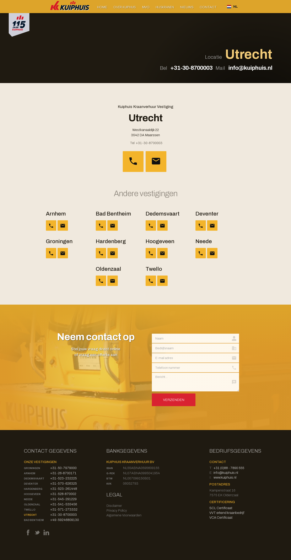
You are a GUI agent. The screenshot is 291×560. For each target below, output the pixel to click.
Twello (29, 509)
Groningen (32, 468)
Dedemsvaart (34, 478)
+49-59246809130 (64, 520)
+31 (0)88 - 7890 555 (229, 468)
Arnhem (29, 473)
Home (102, 7)
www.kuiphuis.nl (225, 477)
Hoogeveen (32, 494)
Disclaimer (114, 505)
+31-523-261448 (63, 488)
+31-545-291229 (63, 499)
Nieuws (187, 7)
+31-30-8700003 (191, 68)
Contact (208, 7)
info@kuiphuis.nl (250, 68)
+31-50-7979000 (63, 468)
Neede (28, 499)
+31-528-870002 (63, 494)
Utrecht (30, 514)
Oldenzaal (32, 504)
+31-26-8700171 (63, 473)
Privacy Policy (116, 510)
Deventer (31, 483)
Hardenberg (33, 489)
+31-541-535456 (63, 504)
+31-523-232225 (63, 478)
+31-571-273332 (63, 509)
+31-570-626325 (63, 483)
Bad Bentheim (34, 520)
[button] (124, 7)
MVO (146, 7)
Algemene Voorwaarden (123, 515)
